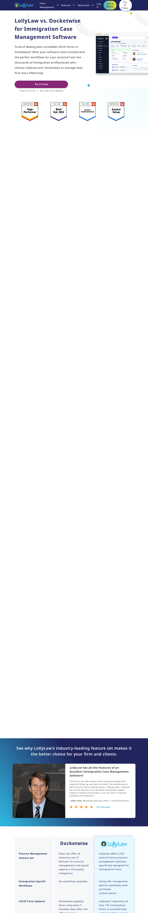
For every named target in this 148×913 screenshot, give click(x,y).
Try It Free (41, 84)
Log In (99, 5)
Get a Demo (110, 5)
